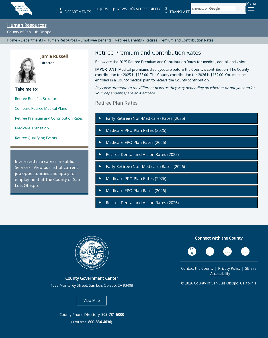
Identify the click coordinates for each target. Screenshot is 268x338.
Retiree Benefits (128, 40)
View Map (95, 300)
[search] (213, 8)
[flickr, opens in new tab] (227, 251)
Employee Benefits (96, 40)
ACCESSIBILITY (145, 9)
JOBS (101, 9)
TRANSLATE (177, 10)
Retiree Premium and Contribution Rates (179, 40)
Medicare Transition (32, 128)
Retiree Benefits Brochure (36, 98)
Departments (32, 40)
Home (12, 40)
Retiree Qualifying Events (36, 137)
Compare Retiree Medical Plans (41, 108)
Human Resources (27, 25)
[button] (251, 9)
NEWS (119, 9)
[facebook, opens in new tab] (192, 251)
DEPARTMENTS (75, 10)
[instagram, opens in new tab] (245, 251)
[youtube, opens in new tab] (210, 251)
